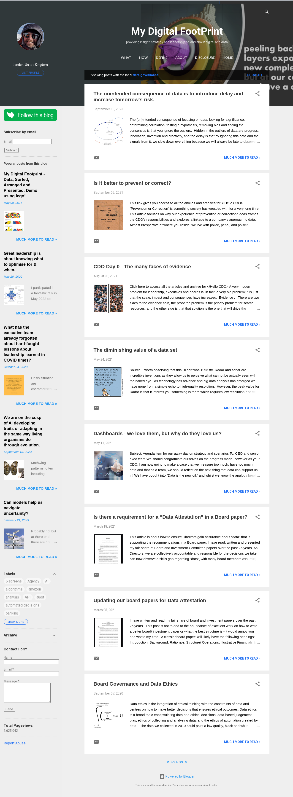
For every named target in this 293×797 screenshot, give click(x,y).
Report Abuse (15, 743)
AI (47, 581)
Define (161, 57)
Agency (33, 581)
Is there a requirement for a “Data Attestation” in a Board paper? (171, 517)
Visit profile (30, 72)
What (126, 57)
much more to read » (242, 157)
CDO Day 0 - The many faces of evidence (142, 266)
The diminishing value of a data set (135, 350)
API (28, 597)
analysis (12, 597)
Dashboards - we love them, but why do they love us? (158, 433)
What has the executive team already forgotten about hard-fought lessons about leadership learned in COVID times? (24, 343)
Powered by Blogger (177, 776)
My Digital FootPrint (177, 31)
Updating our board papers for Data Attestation (150, 600)
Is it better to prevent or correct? (132, 183)
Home (228, 57)
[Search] (266, 12)
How (143, 57)
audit (40, 597)
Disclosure (205, 57)
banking (12, 613)
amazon (34, 589)
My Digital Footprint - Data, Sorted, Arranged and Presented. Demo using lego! (24, 185)
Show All (255, 75)
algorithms (14, 589)
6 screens (14, 581)
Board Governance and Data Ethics (136, 684)
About (181, 57)
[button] (257, 94)
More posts (176, 762)
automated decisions (22, 605)
